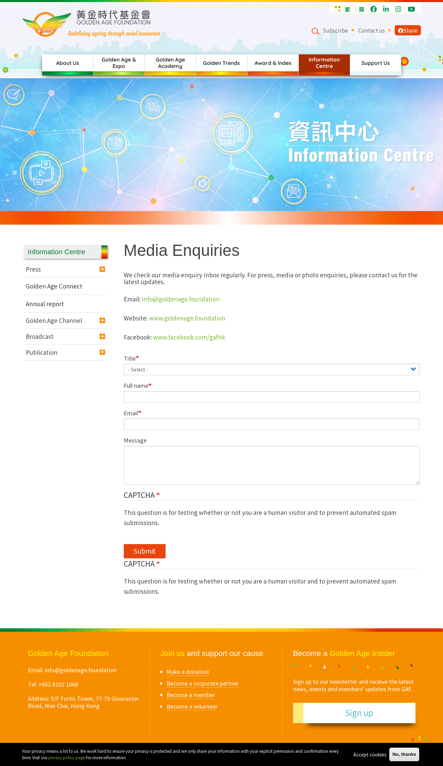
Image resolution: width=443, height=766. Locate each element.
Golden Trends (221, 62)
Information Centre (324, 62)
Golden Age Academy (170, 62)
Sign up (359, 712)
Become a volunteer (192, 706)
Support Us (375, 62)
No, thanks (404, 754)
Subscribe (335, 30)
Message (135, 440)
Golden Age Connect (54, 286)
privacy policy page (66, 757)
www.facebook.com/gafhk (189, 337)
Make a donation (188, 671)
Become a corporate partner (203, 683)
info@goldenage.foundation (81, 670)
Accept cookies (370, 754)
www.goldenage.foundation (187, 318)
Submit (144, 551)
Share (408, 30)
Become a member (191, 695)
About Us (67, 62)
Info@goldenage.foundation (181, 299)
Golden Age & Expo (119, 62)
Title (130, 358)
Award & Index (273, 62)
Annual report (45, 303)
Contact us (371, 30)
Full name (136, 385)
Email (131, 413)
